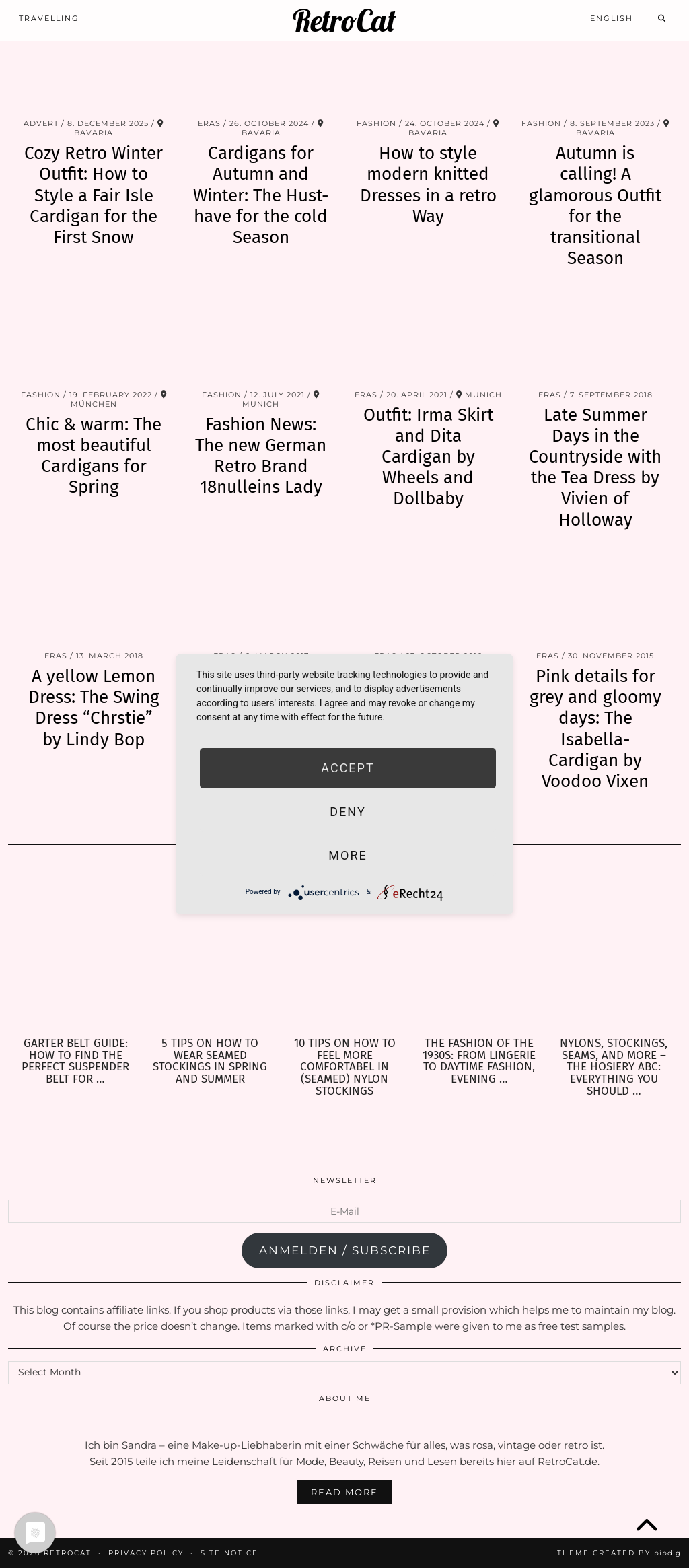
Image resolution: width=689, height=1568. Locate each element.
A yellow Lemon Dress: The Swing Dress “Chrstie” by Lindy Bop (93, 708)
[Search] (662, 18)
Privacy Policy (146, 1552)
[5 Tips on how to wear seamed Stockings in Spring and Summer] (210, 948)
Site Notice (229, 1552)
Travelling (49, 18)
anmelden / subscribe (345, 1250)
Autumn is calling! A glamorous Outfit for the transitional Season (595, 206)
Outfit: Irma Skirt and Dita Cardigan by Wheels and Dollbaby (428, 457)
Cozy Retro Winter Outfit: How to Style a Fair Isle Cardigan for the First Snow (93, 195)
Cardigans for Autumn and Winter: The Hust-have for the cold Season (260, 195)
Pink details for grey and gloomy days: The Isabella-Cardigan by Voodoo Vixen (595, 729)
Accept (347, 768)
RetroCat (344, 20)
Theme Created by (619, 1552)
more (347, 855)
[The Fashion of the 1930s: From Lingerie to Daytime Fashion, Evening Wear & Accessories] (479, 948)
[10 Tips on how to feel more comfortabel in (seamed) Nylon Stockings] (344, 948)
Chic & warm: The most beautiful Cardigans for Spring (93, 456)
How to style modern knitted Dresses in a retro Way (428, 185)
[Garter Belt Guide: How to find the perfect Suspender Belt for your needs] (75, 948)
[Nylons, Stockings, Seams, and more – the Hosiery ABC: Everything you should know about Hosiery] (613, 948)
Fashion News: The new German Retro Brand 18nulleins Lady (260, 456)
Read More (344, 1492)
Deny (347, 812)
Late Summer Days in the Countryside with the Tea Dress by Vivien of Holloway (595, 468)
